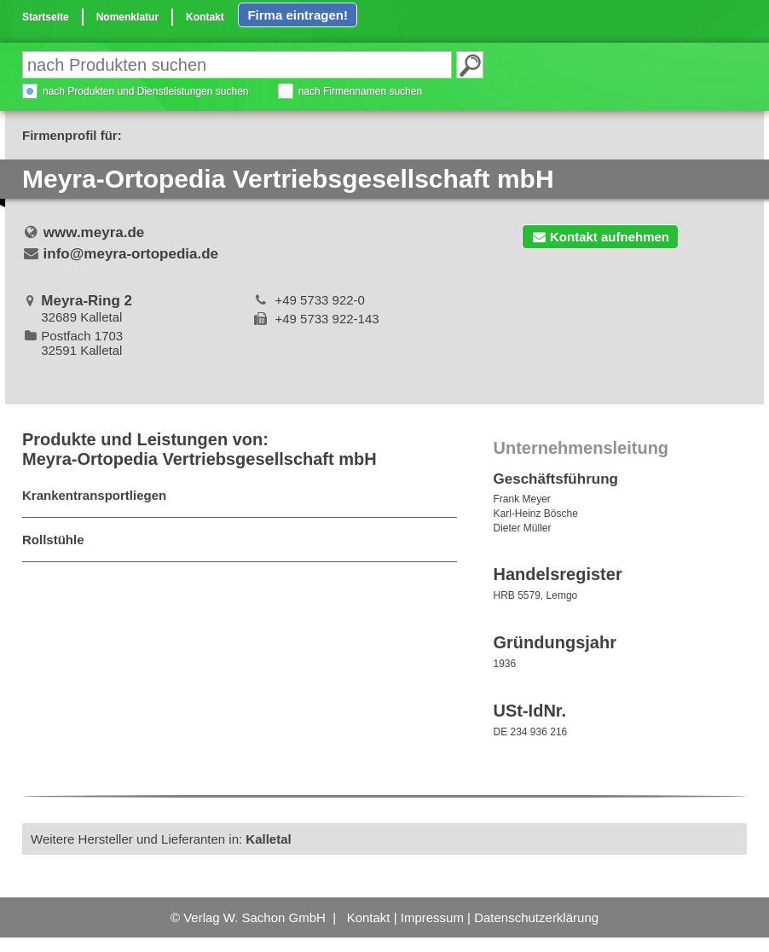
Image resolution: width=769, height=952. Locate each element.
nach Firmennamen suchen (360, 91)
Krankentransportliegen (94, 495)
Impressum (432, 917)
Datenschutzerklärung (536, 917)
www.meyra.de (93, 232)
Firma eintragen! (297, 15)
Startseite (45, 17)
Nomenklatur (127, 17)
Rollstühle (53, 539)
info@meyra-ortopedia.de (131, 254)
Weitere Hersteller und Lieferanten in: (161, 839)
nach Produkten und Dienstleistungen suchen (146, 91)
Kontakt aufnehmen (600, 236)
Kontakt (205, 17)
